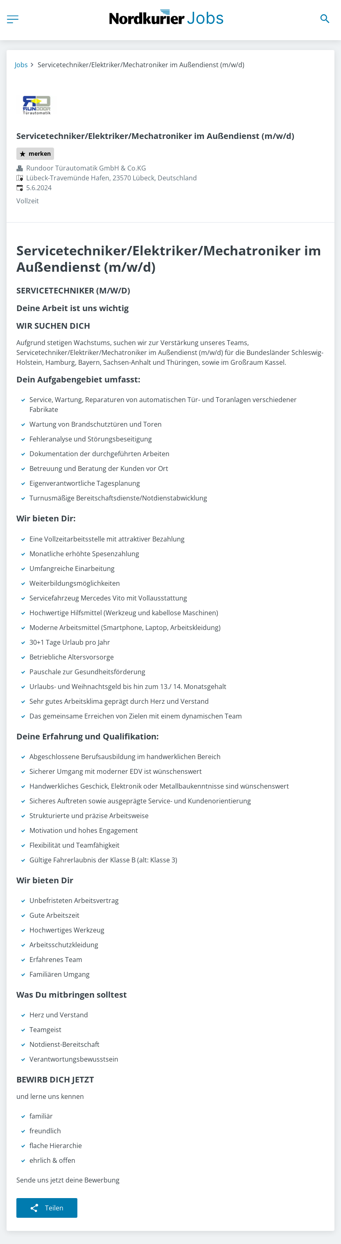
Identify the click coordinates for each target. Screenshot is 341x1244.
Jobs (21, 64)
